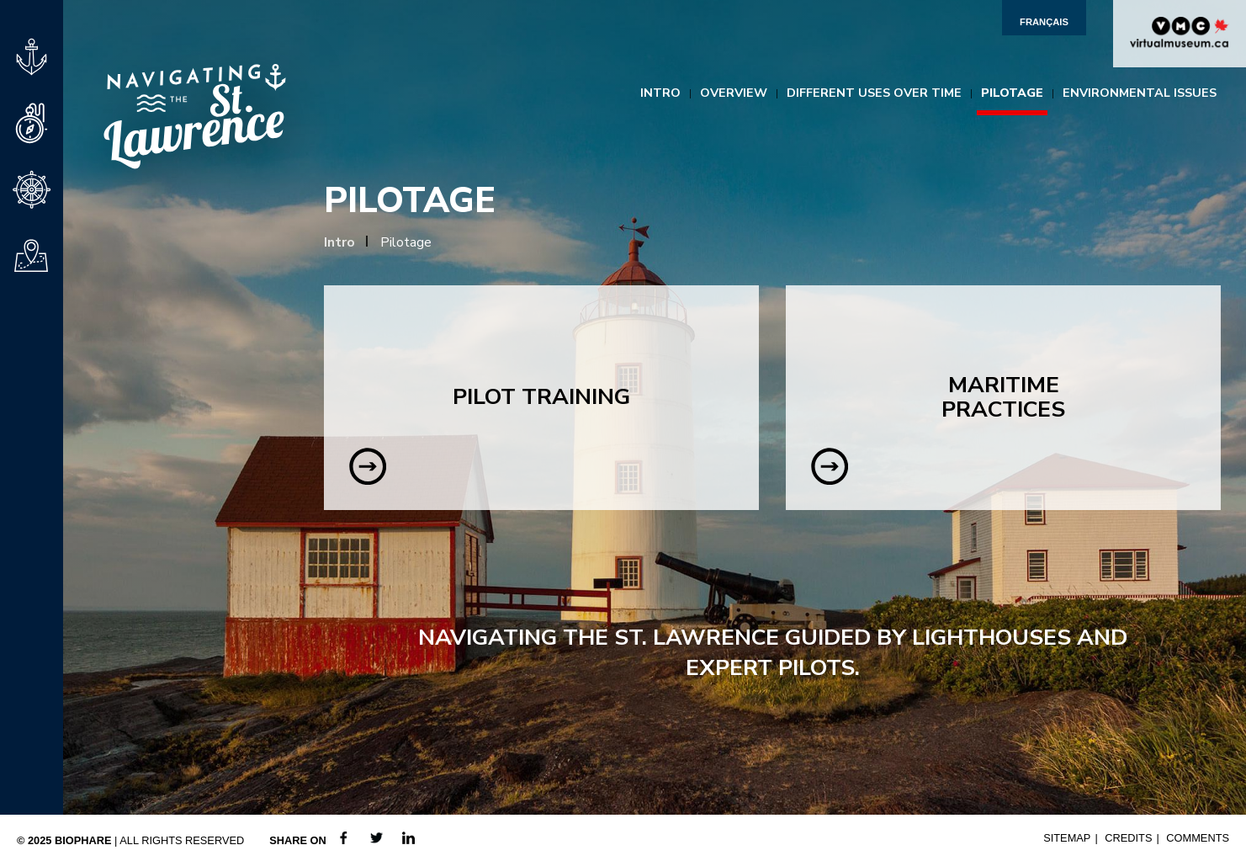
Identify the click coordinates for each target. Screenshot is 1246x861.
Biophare (83, 840)
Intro (660, 92)
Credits (1128, 838)
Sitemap (1066, 838)
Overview (733, 92)
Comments (1197, 838)
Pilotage (1012, 92)
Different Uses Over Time (874, 92)
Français (1044, 22)
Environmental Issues (1140, 92)
